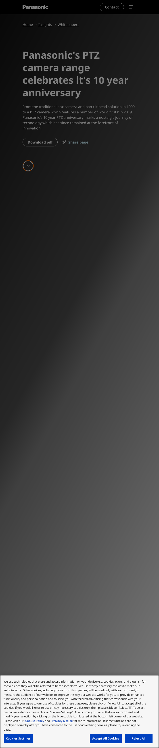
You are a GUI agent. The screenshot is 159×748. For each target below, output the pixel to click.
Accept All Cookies (105, 738)
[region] (79, 711)
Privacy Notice (62, 721)
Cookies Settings (18, 738)
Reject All (139, 738)
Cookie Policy (34, 721)
